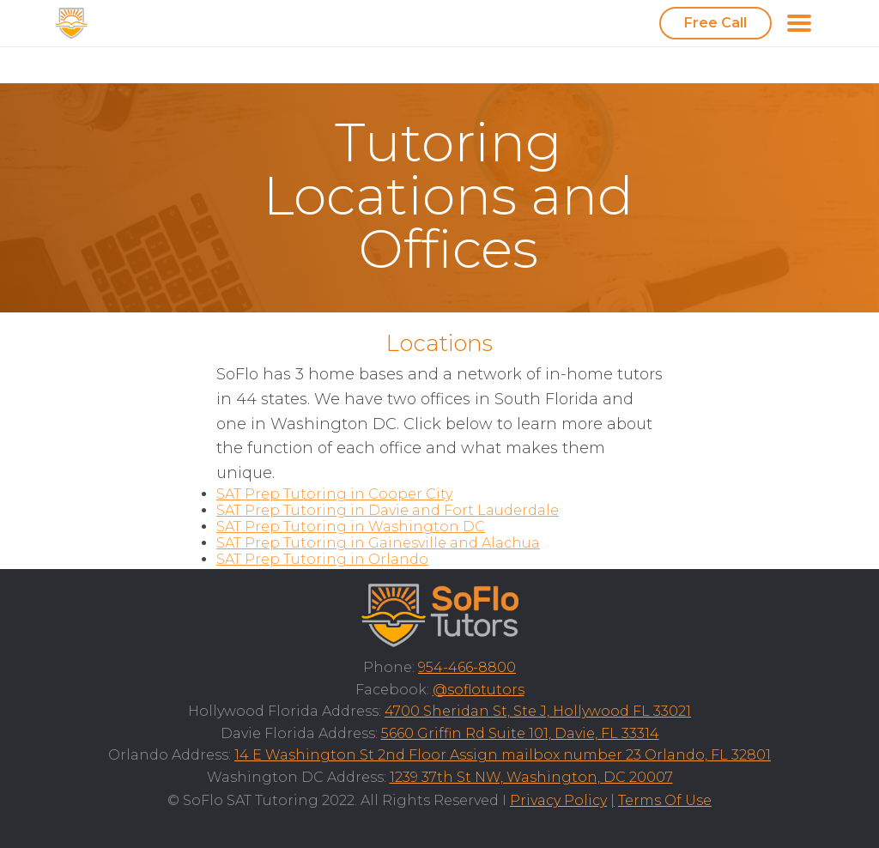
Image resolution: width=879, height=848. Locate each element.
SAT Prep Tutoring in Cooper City (334, 494)
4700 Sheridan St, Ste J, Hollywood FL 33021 (538, 711)
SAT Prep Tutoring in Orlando (322, 559)
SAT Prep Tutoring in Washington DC (350, 526)
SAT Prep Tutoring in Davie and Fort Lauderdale (387, 510)
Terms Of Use (665, 800)
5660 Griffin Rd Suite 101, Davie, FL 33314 (520, 733)
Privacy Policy (558, 800)
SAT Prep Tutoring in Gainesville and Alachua (378, 543)
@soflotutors (478, 689)
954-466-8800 (467, 667)
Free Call (715, 23)
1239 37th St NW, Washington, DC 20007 (531, 777)
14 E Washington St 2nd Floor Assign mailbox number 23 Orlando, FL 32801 (502, 755)
